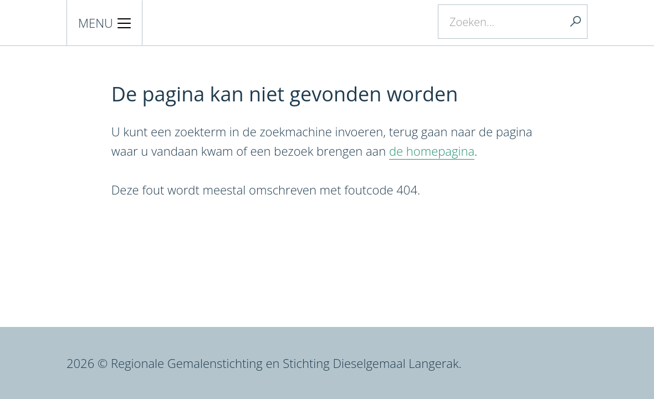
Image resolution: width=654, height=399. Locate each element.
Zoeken (575, 21)
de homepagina (431, 150)
